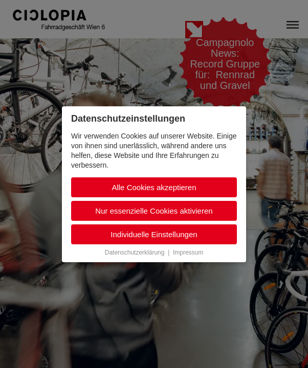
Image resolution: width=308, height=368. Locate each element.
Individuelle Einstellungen (154, 234)
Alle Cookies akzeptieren (154, 187)
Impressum (188, 252)
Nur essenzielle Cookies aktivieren (153, 210)
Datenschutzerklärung (135, 252)
